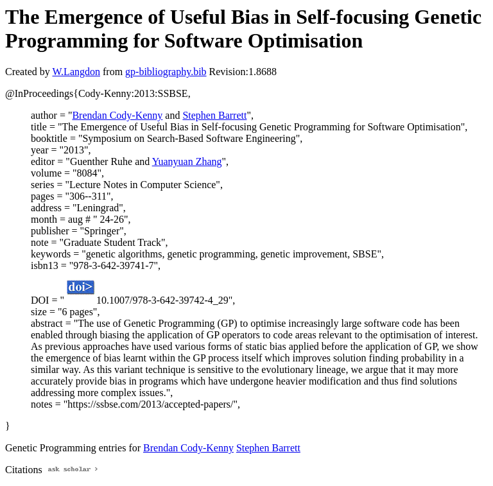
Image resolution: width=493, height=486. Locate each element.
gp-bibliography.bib (166, 71)
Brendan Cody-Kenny (117, 115)
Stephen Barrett (214, 115)
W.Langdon (76, 71)
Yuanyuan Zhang (187, 161)
